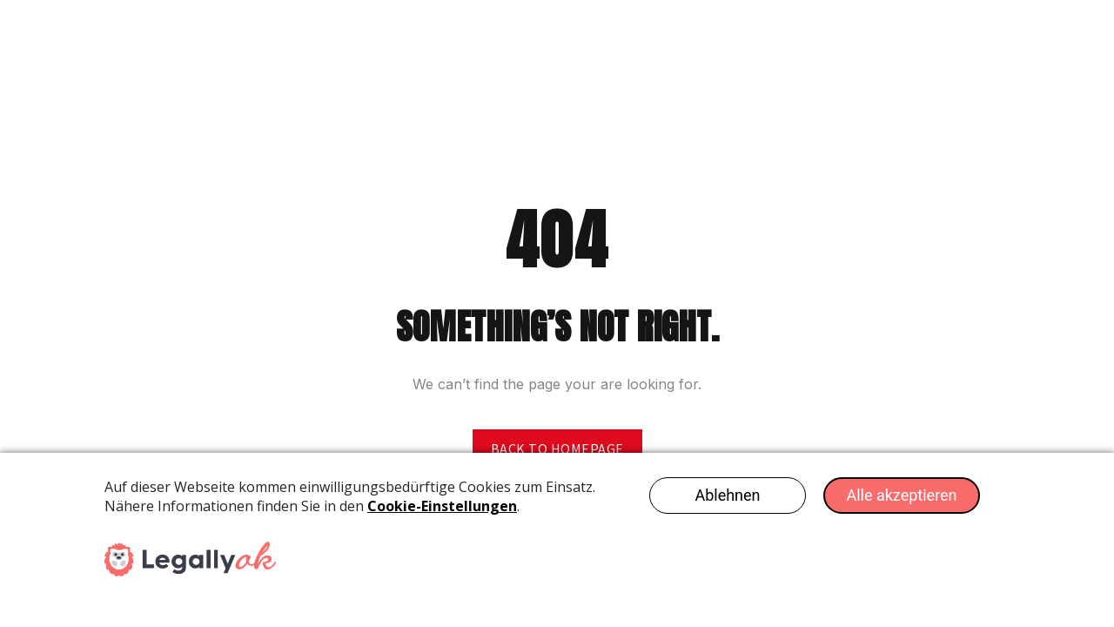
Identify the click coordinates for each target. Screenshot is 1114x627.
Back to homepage (557, 448)
